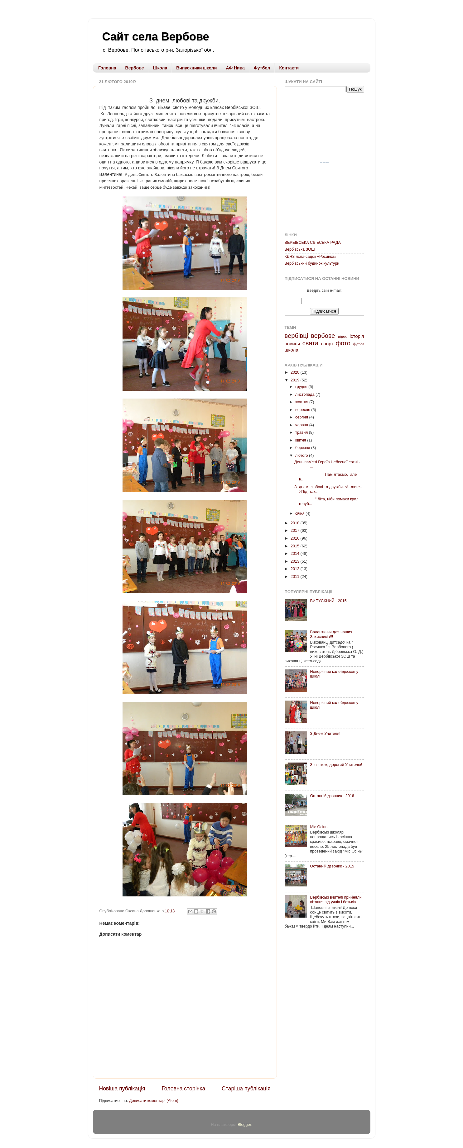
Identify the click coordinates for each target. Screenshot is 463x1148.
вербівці (296, 335)
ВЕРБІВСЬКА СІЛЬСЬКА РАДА (313, 242)
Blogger (244, 1124)
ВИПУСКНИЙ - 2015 (328, 601)
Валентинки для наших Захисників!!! (331, 634)
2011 (296, 576)
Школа (160, 67)
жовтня (302, 402)
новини (292, 343)
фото (342, 343)
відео (343, 336)
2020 (296, 372)
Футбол (262, 67)
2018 (296, 523)
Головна (107, 67)
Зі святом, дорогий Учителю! (336, 765)
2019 (296, 380)
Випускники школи (196, 67)
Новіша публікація (122, 1088)
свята (310, 343)
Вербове (134, 67)
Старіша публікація (246, 1088)
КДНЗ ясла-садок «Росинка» (310, 256)
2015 (296, 546)
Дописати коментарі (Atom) (153, 1100)
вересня (303, 410)
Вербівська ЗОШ (300, 249)
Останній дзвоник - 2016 (332, 796)
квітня (301, 440)
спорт (327, 343)
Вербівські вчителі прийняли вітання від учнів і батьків (336, 899)
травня (302, 432)
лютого (302, 455)
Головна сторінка (183, 1088)
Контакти (289, 67)
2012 (296, 569)
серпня (302, 417)
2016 (296, 538)
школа (291, 349)
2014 (296, 553)
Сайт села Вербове (155, 36)
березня (303, 448)
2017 (296, 530)
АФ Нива (235, 67)
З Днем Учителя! (325, 733)
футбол (358, 344)
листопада (305, 394)
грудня (301, 387)
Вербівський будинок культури (312, 263)
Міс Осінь (319, 827)
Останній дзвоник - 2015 (332, 866)
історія (357, 336)
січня (300, 513)
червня (302, 425)
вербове (323, 335)
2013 (296, 561)
